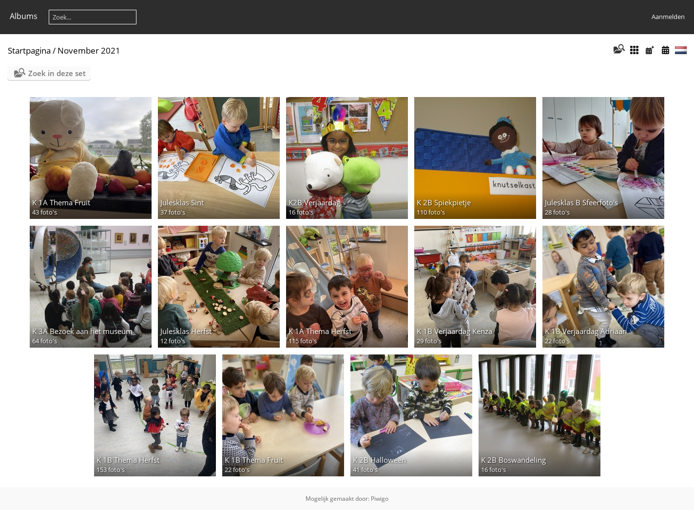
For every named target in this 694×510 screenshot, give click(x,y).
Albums (24, 16)
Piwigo (379, 498)
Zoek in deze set (57, 73)
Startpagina (29, 50)
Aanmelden (668, 16)
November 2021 (89, 50)
